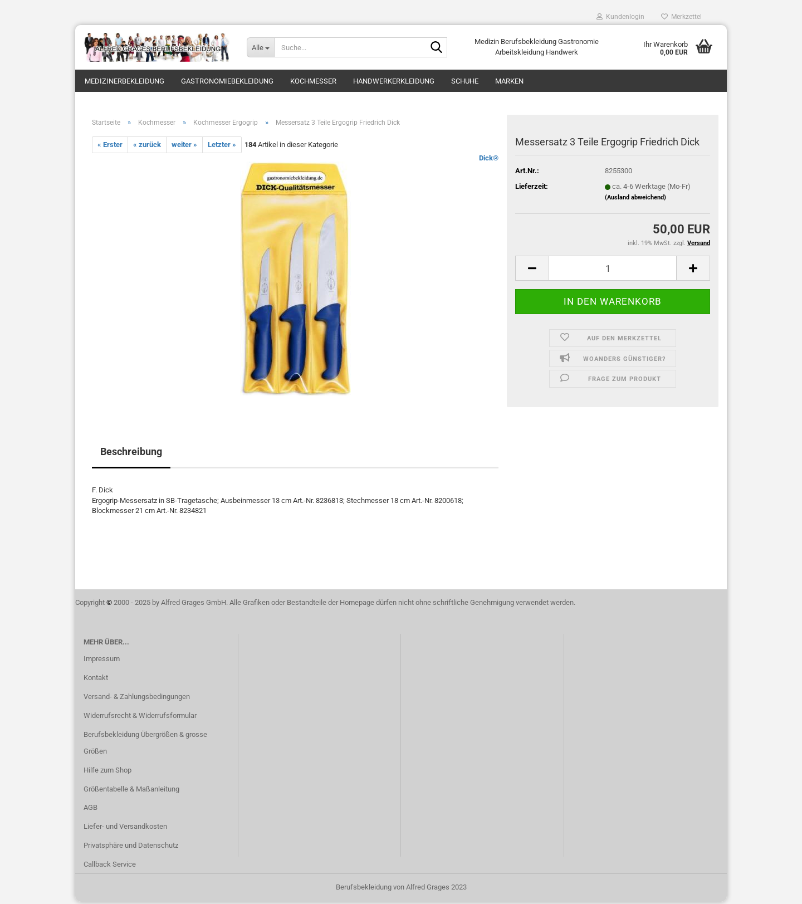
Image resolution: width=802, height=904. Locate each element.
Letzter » (222, 147)
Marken (509, 81)
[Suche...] (260, 47)
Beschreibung (131, 454)
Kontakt (96, 680)
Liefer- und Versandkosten (125, 828)
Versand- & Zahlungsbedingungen (137, 699)
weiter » (184, 147)
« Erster (110, 147)
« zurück (147, 147)
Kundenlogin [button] (620, 17)
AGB (90, 809)
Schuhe (464, 81)
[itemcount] (613, 270)
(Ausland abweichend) (635, 199)
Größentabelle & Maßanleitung (131, 790)
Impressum (102, 661)
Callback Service (110, 866)
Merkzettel (681, 17)
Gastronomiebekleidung (227, 81)
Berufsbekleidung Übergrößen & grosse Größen (145, 745)
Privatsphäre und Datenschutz (131, 847)
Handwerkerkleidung (393, 81)
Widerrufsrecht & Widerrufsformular (140, 718)
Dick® (488, 160)
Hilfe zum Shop (107, 772)
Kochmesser (313, 81)
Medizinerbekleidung (124, 81)
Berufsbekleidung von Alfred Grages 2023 (401, 889)
